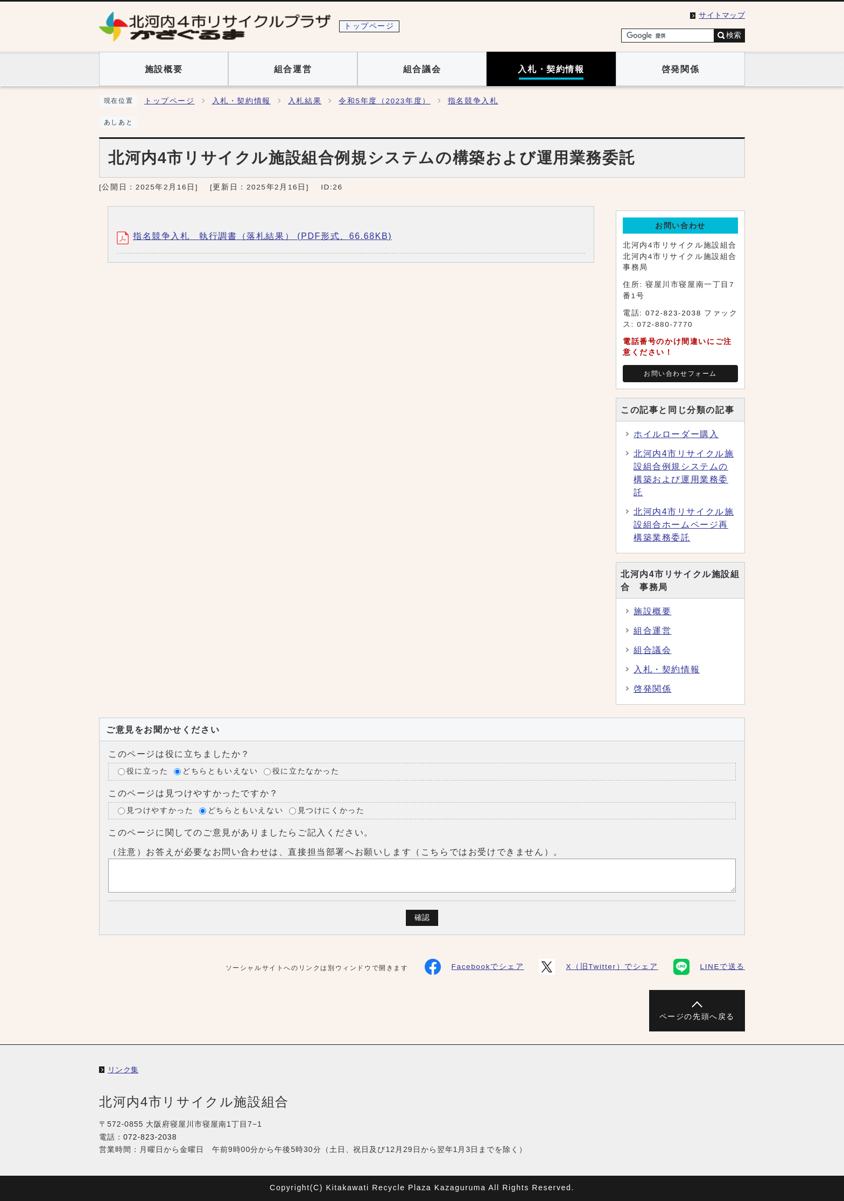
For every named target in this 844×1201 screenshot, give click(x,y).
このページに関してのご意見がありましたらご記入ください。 (241, 832)
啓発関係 (652, 688)
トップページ (169, 101)
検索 (733, 35)
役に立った (147, 771)
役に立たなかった (306, 771)
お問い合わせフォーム (680, 373)
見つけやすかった (160, 810)
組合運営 (652, 630)
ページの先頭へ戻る (697, 1017)
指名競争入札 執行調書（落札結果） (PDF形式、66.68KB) (254, 236)
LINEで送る (709, 967)
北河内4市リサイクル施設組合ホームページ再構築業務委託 (684, 524)
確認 (422, 918)
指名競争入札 (473, 101)
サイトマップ (722, 15)
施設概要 (652, 611)
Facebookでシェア (474, 967)
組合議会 (652, 650)
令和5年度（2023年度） (385, 101)
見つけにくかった (331, 810)
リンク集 (123, 1069)
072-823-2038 (673, 313)
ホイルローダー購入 (676, 434)
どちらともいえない (220, 771)
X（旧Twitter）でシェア (598, 967)
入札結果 (304, 101)
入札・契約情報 (241, 101)
